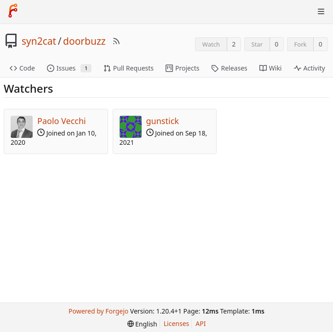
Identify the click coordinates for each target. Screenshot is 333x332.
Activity (309, 68)
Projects (182, 68)
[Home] (13, 11)
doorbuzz (84, 41)
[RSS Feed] (116, 41)
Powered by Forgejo (98, 311)
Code (22, 68)
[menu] (142, 324)
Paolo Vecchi (61, 120)
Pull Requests (128, 68)
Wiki (270, 68)
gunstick (162, 120)
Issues (69, 68)
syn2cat (39, 41)
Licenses (176, 323)
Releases (229, 68)
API (200, 323)
